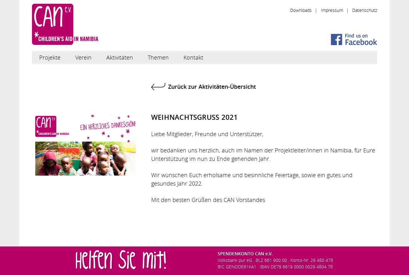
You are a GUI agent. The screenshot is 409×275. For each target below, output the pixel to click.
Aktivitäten (119, 57)
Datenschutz (364, 10)
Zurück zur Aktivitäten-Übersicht (212, 86)
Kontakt (193, 57)
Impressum (332, 10)
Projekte (50, 57)
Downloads (301, 10)
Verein (83, 57)
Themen (158, 57)
